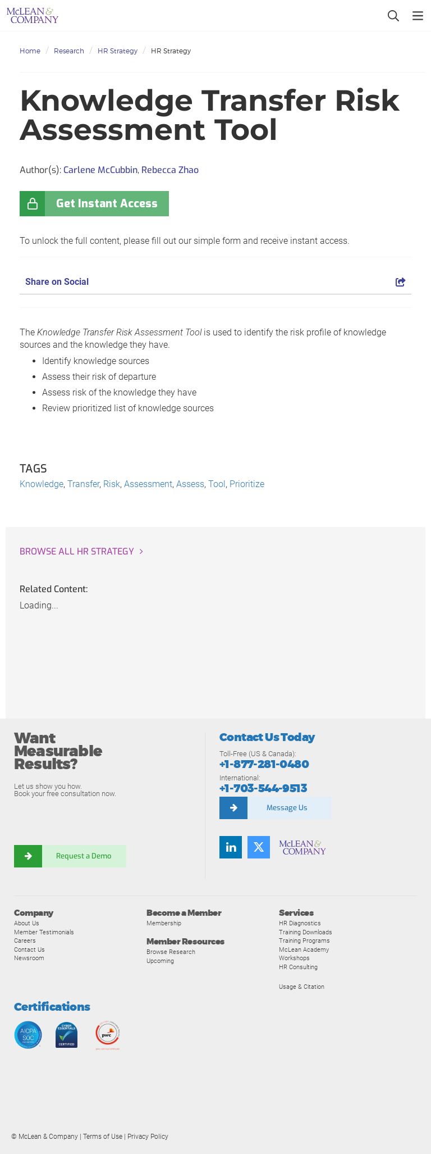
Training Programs (304, 940)
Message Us (287, 807)
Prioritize (247, 484)
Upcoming (160, 961)
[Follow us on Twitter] (258, 847)
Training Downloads (305, 932)
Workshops (294, 958)
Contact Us (29, 949)
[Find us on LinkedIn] (230, 847)
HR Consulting (298, 967)
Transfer (83, 484)
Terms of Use (102, 1137)
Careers (25, 940)
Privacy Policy (147, 1137)
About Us (26, 923)
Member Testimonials (44, 932)
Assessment (148, 484)
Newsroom (29, 958)
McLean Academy (304, 949)
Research (69, 51)
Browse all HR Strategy (77, 551)
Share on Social (215, 281)
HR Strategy (117, 51)
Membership (163, 923)
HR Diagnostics (300, 923)
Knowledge (41, 484)
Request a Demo (84, 856)
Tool (217, 484)
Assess (190, 484)
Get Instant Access (107, 203)
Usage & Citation (301, 987)
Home (30, 51)
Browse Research (170, 952)
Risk (111, 484)
